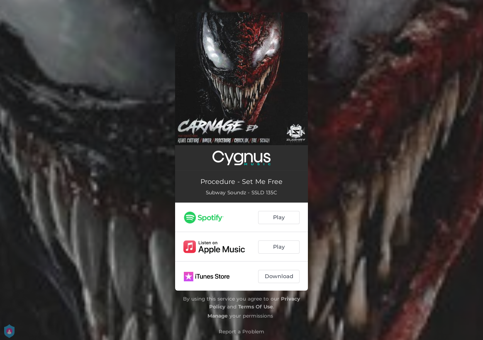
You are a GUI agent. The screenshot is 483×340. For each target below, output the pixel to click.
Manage (217, 316)
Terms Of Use (255, 306)
